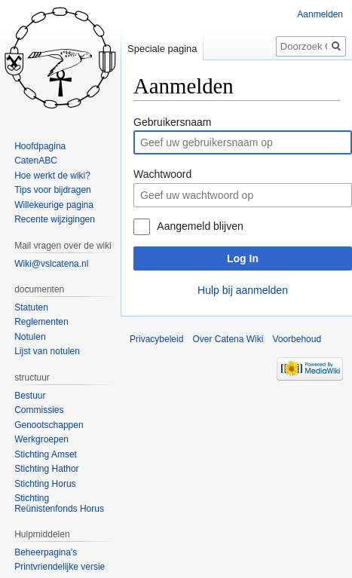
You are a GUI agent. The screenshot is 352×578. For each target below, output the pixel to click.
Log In (243, 258)
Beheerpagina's (45, 552)
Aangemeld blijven (200, 226)
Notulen (29, 337)
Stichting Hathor (46, 468)
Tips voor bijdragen (52, 190)
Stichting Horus (44, 484)
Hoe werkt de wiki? (52, 175)
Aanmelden (320, 14)
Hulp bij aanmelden (242, 290)
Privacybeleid (156, 339)
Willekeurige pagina (53, 205)
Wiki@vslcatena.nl (51, 263)
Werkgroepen (41, 439)
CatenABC (35, 160)
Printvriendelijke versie (59, 566)
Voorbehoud (296, 339)
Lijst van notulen (47, 351)
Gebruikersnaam (172, 122)
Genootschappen (48, 425)
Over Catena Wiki (227, 339)
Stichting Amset (45, 454)
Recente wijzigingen (54, 219)
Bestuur (29, 395)
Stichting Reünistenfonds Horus (59, 503)
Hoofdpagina (40, 146)
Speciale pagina (162, 48)
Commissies (38, 410)
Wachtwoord (162, 174)
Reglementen (41, 322)
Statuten (31, 307)
